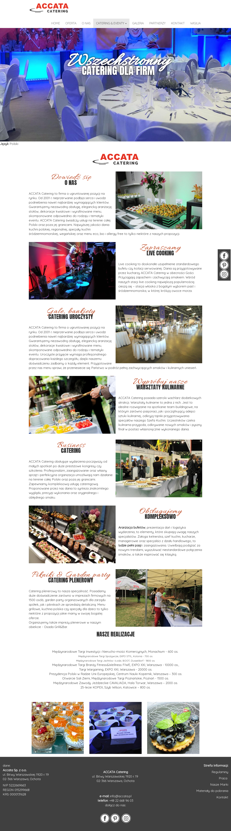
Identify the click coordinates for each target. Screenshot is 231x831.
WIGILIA (195, 23)
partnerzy (157, 23)
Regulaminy (220, 772)
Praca (223, 778)
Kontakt (222, 797)
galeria (138, 23)
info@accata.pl (120, 796)
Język (4, 144)
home (55, 23)
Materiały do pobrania (212, 791)
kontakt (178, 23)
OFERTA (70, 23)
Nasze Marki (219, 784)
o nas (86, 23)
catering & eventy (111, 23)
